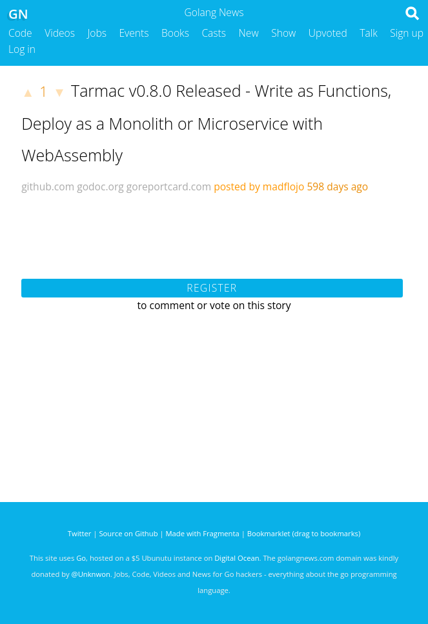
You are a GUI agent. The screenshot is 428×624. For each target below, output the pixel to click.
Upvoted (328, 33)
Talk (369, 33)
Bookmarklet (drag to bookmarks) (303, 533)
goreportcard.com (169, 186)
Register (212, 288)
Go (81, 558)
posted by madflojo (259, 186)
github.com (47, 186)
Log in (22, 49)
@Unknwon (91, 574)
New (249, 33)
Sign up (406, 33)
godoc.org (100, 186)
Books (175, 33)
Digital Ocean (236, 558)
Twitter (80, 533)
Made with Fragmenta (202, 533)
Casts (213, 33)
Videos (60, 33)
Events (134, 33)
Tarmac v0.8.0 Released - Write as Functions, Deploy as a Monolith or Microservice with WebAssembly (206, 122)
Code (20, 33)
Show (283, 33)
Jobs (97, 33)
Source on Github (128, 533)
